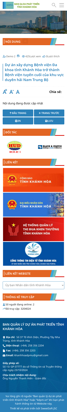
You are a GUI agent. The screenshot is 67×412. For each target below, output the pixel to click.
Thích (25, 41)
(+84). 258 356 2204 (32, 342)
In (18, 120)
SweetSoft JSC (49, 405)
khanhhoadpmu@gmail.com (31, 352)
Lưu (49, 120)
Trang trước (49, 113)
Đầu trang (18, 113)
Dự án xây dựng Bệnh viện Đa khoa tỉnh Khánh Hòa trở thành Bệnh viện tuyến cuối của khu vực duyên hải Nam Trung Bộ (33, 35)
